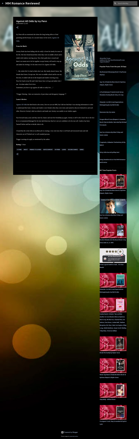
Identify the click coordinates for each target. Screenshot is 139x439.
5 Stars (19, 149)
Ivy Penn (57, 149)
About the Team (105, 58)
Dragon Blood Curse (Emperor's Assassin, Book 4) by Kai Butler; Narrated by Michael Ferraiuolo (113, 122)
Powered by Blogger (69, 432)
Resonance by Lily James (107, 112)
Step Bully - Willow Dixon (107, 399)
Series (81, 149)
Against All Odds (21, 104)
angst (26, 149)
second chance (73, 149)
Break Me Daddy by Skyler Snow (110, 353)
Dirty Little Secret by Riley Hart (109, 152)
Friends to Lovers (35, 149)
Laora (64, 149)
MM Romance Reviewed (22, 3)
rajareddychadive (74, 436)
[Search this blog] (127, 3)
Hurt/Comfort (48, 149)
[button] (17, 27)
